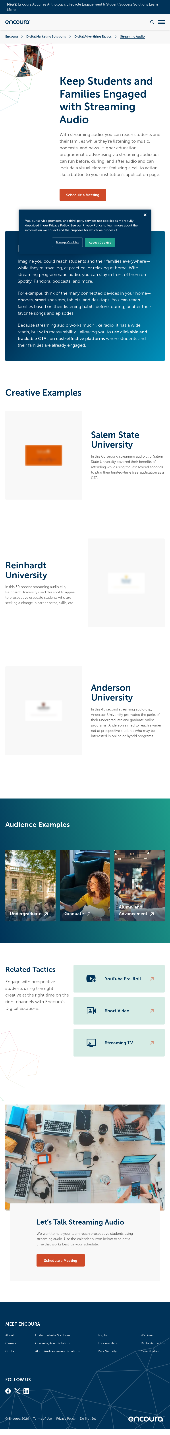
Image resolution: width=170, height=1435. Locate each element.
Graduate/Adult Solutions (53, 1343)
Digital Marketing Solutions (46, 36)
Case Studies (150, 1351)
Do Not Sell (88, 1418)
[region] (85, 231)
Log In (102, 1335)
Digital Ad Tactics (153, 1343)
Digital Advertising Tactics (93, 36)
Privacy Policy (65, 1418)
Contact (11, 1351)
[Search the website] (152, 22)
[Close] (145, 215)
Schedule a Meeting (82, 195)
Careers (10, 1343)
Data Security (107, 1351)
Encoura (11, 36)
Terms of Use (42, 1418)
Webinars (147, 1335)
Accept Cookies (100, 242)
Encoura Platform (110, 1343)
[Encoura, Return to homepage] (17, 22)
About (9, 1335)
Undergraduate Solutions (52, 1335)
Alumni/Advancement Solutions (57, 1351)
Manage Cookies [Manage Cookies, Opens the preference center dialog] (67, 242)
